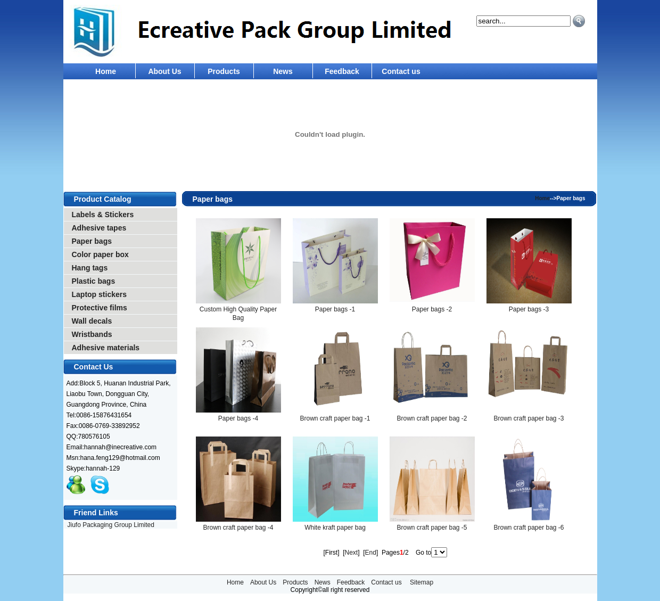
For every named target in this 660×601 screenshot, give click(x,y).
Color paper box (100, 254)
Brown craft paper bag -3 (528, 418)
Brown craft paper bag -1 (335, 418)
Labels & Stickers (103, 214)
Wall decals (92, 321)
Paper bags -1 (335, 309)
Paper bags (92, 241)
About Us (164, 71)
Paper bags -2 (432, 309)
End (370, 552)
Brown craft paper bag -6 (528, 527)
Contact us (401, 71)
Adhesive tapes (99, 228)
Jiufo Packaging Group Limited (111, 525)
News (283, 71)
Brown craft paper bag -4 (238, 527)
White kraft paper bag (335, 527)
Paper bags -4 (238, 418)
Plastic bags (94, 281)
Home (105, 71)
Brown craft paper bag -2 (432, 418)
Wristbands (92, 334)
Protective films (99, 307)
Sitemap (421, 582)
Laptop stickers (99, 294)
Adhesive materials (106, 347)
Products (224, 71)
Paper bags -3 (529, 309)
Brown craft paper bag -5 (432, 527)
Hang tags (90, 268)
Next (351, 552)
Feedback (342, 71)
